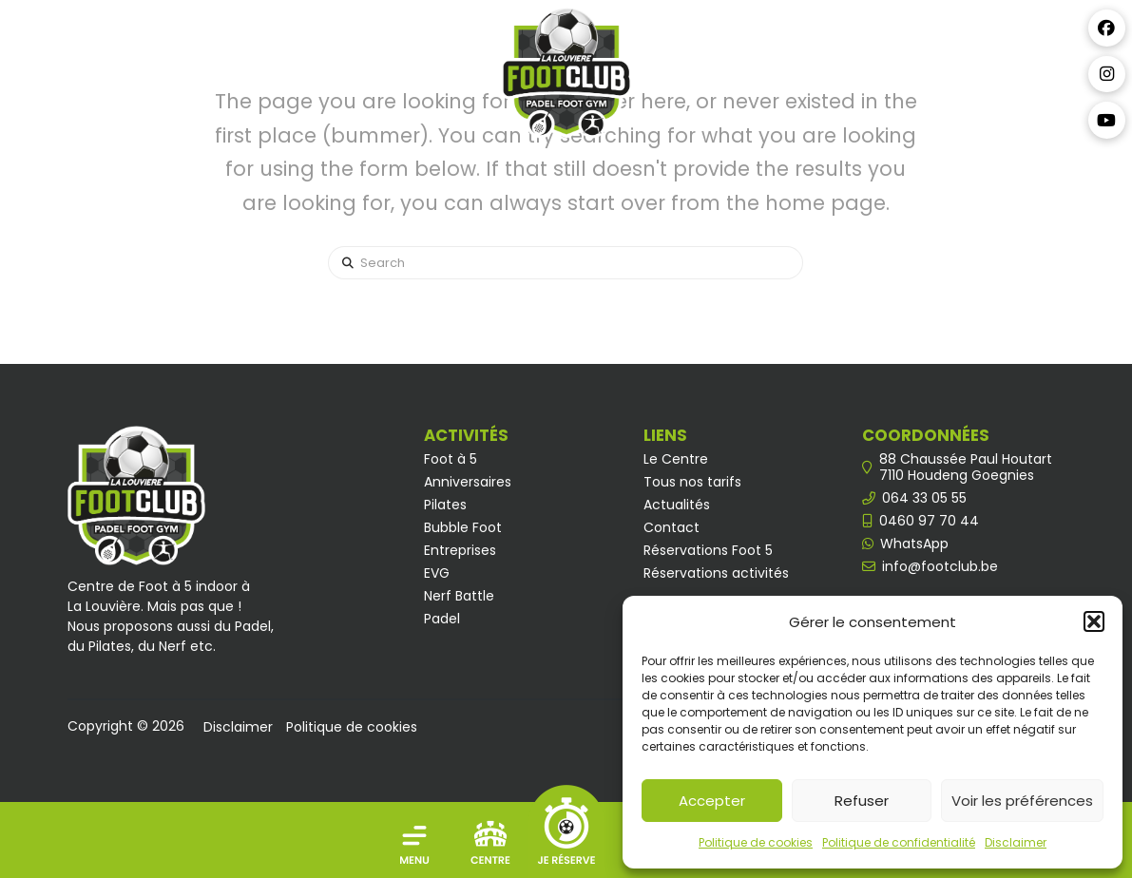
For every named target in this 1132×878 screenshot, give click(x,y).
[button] (1093, 621)
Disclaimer (1015, 842)
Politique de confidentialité (898, 842)
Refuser (862, 801)
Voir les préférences (1022, 801)
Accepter (712, 801)
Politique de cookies (756, 842)
